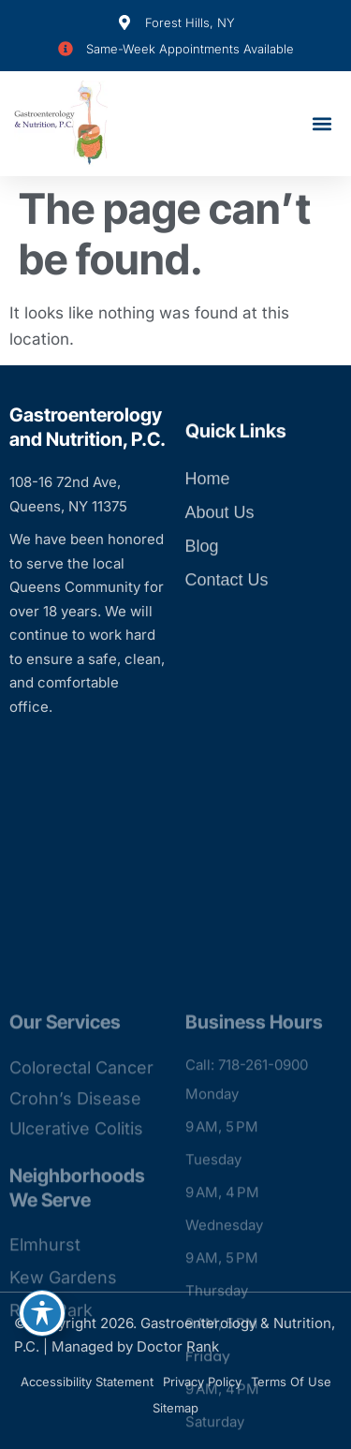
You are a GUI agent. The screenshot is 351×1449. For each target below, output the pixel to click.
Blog (202, 583)
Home (207, 516)
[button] (321, 124)
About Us (220, 549)
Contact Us (227, 617)
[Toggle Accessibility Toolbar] (42, 1313)
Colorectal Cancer (81, 1268)
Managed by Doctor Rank (135, 1346)
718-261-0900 (263, 1265)
